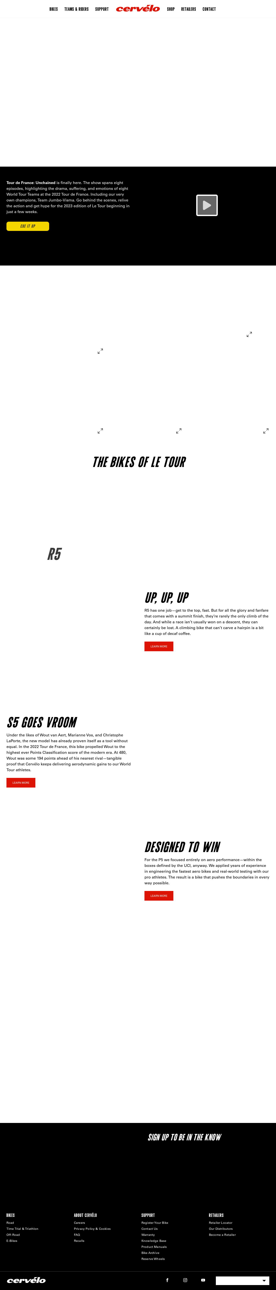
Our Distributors (221, 1229)
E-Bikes (11, 1241)
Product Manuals (154, 1247)
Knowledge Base (153, 1241)
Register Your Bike (154, 1223)
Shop (171, 8)
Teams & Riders (76, 8)
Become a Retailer (222, 1235)
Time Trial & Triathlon (22, 1229)
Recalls (79, 1241)
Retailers (188, 8)
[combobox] (243, 1280)
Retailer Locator (220, 1223)
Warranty (148, 1235)
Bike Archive (150, 1253)
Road (10, 1223)
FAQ (77, 1235)
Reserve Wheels (153, 1259)
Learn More (159, 646)
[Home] (138, 8)
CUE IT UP (27, 226)
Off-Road (13, 1235)
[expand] (100, 351)
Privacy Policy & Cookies (92, 1229)
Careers (79, 1223)
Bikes (54, 8)
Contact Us (149, 1229)
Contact (209, 8)
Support (102, 8)
